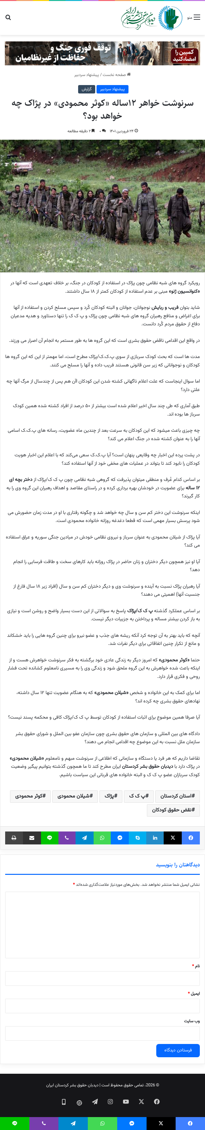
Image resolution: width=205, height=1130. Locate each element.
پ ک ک (137, 796)
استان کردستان (175, 796)
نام (196, 966)
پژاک (109, 796)
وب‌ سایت (192, 1021)
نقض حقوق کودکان (171, 810)
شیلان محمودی (73, 796)
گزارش (87, 89)
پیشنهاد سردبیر (86, 75)
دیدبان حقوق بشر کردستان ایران (72, 1085)
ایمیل (194, 994)
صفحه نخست (117, 75)
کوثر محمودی (28, 796)
